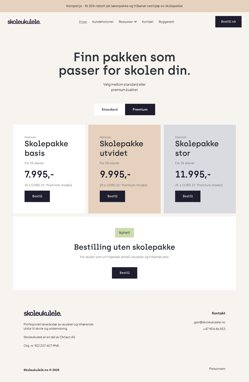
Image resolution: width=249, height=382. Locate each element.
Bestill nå (228, 21)
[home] (24, 21)
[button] (127, 22)
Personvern (217, 369)
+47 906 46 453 (214, 329)
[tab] (109, 109)
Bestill (37, 196)
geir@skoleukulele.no (209, 322)
